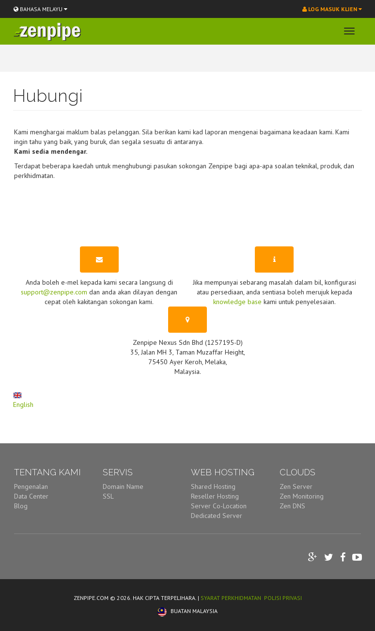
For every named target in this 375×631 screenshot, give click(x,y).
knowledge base (237, 301)
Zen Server (296, 486)
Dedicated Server (216, 515)
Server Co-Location (219, 506)
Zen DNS (292, 506)
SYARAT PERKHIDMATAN (231, 597)
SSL (108, 496)
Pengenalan (31, 486)
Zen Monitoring (302, 496)
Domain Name (123, 486)
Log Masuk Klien (332, 9)
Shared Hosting (213, 486)
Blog (21, 506)
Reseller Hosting (215, 496)
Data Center (31, 496)
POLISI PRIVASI (283, 597)
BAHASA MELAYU (40, 9)
